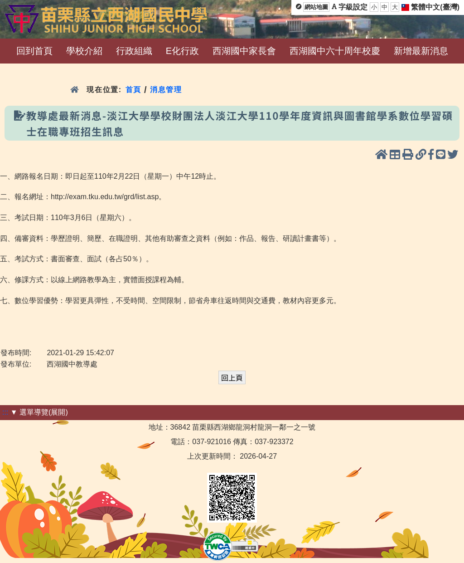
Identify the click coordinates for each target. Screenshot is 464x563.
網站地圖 (316, 7)
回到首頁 (34, 51)
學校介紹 (84, 51)
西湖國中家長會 (244, 51)
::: (5, 412)
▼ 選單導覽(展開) (39, 412)
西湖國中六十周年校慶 (335, 51)
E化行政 (182, 51)
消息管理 (166, 89)
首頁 (133, 89)
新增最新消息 (421, 51)
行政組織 (134, 51)
